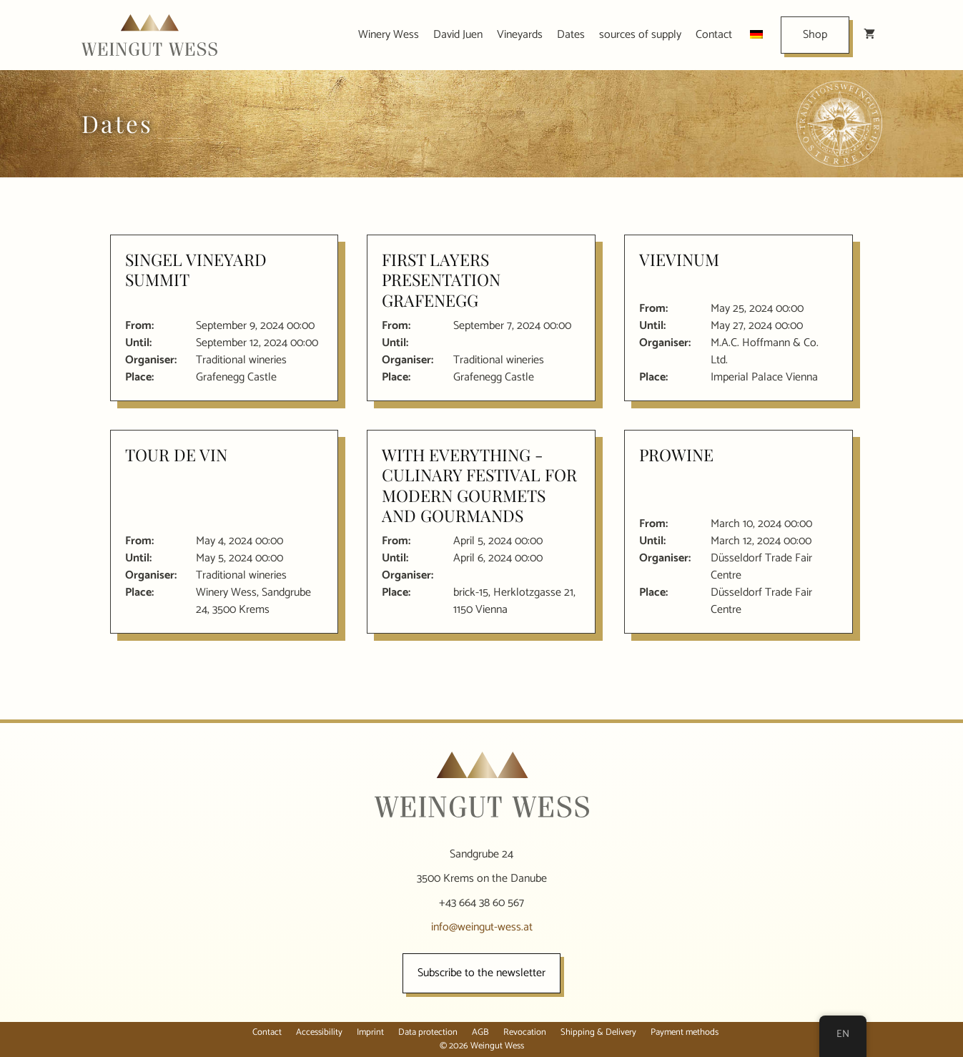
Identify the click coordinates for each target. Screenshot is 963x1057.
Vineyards (520, 34)
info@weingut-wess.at (482, 927)
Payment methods (684, 1032)
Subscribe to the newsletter (481, 973)
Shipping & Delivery (598, 1032)
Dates (571, 34)
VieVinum (679, 259)
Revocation (524, 1032)
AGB (480, 1032)
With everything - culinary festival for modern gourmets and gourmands (479, 484)
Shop (815, 34)
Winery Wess (388, 34)
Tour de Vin (176, 454)
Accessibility (319, 1032)
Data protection (428, 1032)
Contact (714, 34)
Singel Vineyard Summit (196, 269)
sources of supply (640, 34)
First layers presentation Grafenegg (441, 279)
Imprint (370, 1032)
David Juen (458, 34)
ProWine (676, 454)
